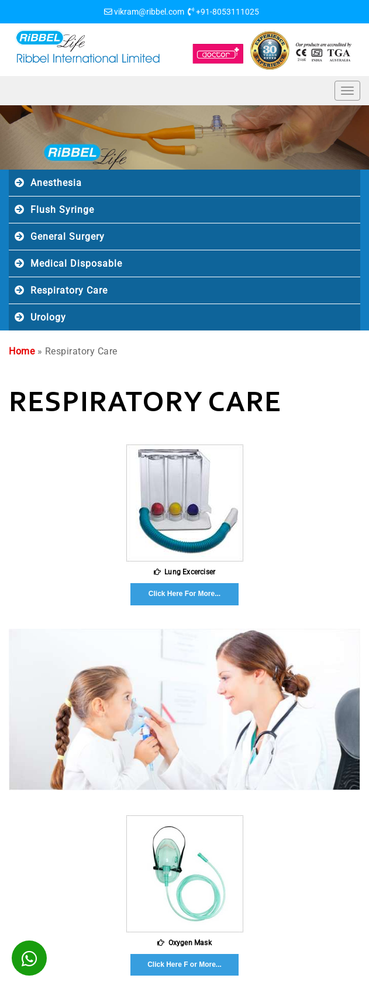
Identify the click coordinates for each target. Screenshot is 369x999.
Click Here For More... (184, 594)
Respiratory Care (69, 290)
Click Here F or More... (184, 964)
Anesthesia (56, 182)
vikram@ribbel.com (149, 11)
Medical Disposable (76, 263)
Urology (48, 317)
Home (22, 351)
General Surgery (67, 236)
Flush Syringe (62, 209)
